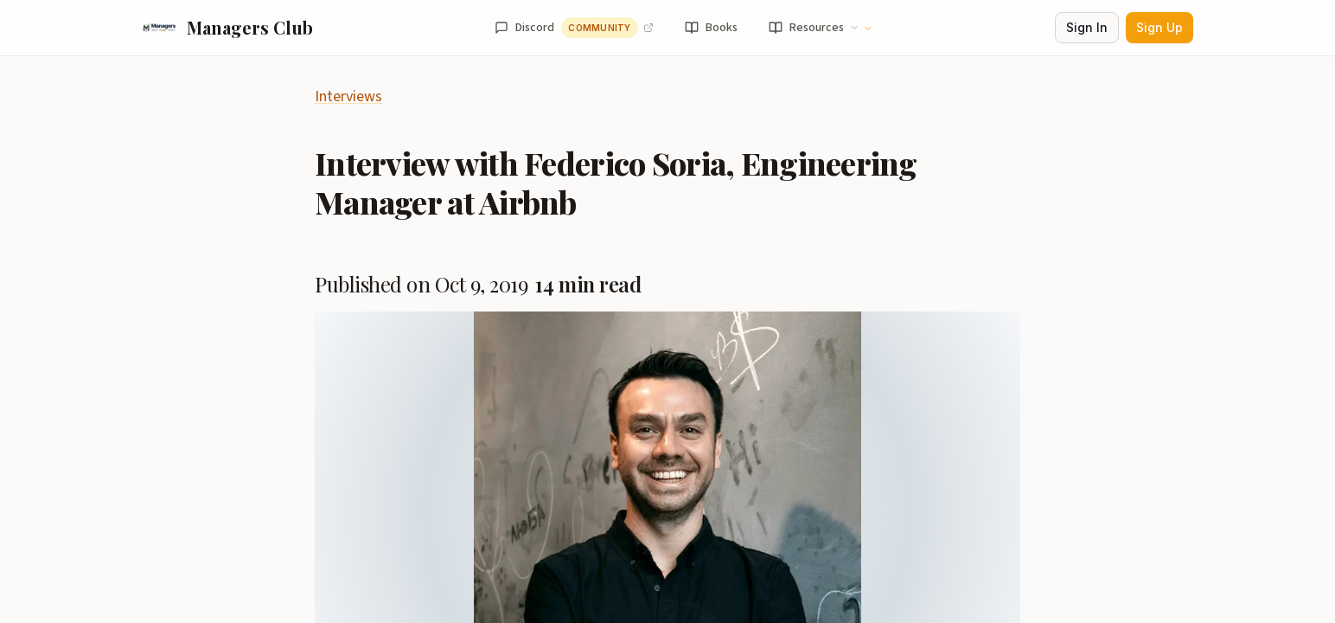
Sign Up (1159, 27)
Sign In (1087, 27)
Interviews (348, 96)
